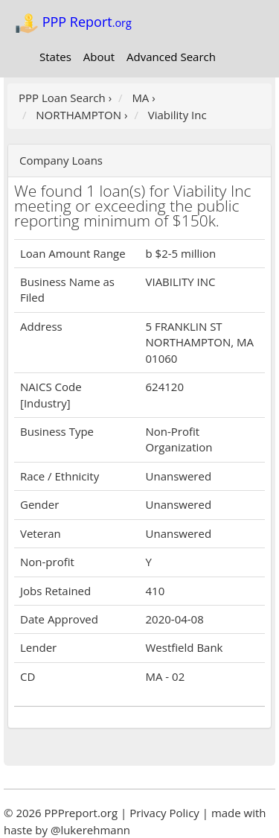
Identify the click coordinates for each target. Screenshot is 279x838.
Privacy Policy (164, 812)
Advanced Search (171, 56)
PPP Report (73, 23)
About (99, 56)
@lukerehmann (90, 829)
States (55, 56)
